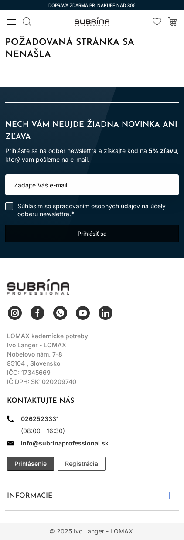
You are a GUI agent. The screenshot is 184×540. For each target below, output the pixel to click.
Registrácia (81, 463)
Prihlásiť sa (92, 233)
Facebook (37, 313)
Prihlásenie (30, 463)
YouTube (83, 313)
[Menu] (11, 21)
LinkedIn (105, 313)
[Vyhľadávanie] (27, 21)
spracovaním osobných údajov (96, 206)
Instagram (15, 313)
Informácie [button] (30, 495)
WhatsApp (60, 313)
